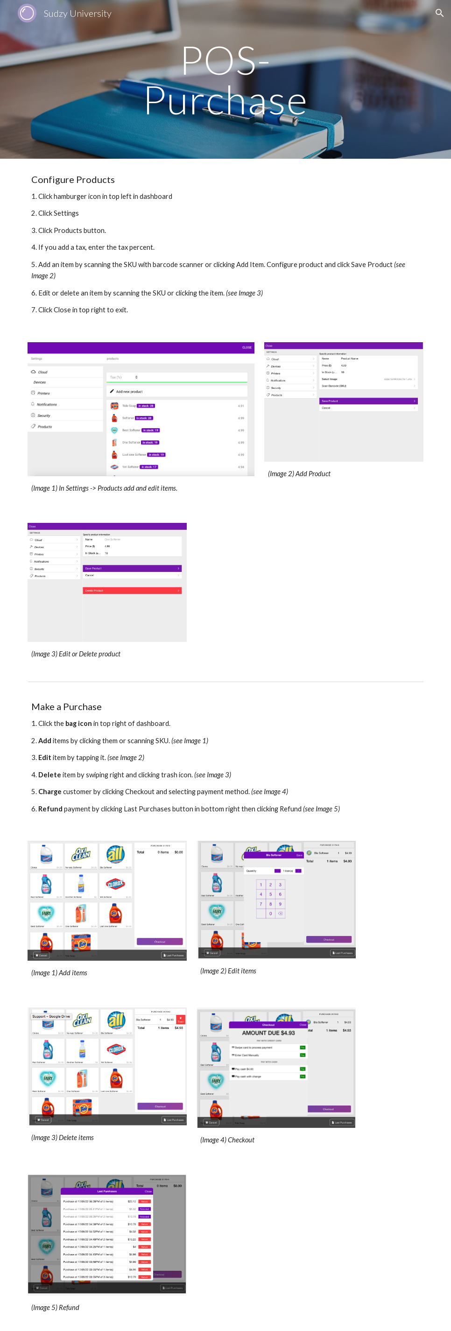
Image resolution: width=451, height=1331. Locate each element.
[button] (440, 13)
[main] (225, 79)
